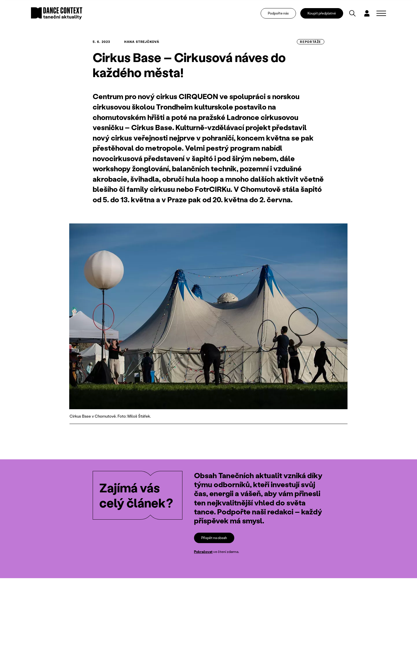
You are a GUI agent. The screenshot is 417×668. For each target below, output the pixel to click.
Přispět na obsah (214, 538)
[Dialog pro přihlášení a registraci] (367, 13)
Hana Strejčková (142, 42)
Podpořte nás (278, 13)
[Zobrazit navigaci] (381, 13)
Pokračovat (203, 551)
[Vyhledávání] (352, 13)
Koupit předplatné (322, 13)
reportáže (310, 42)
